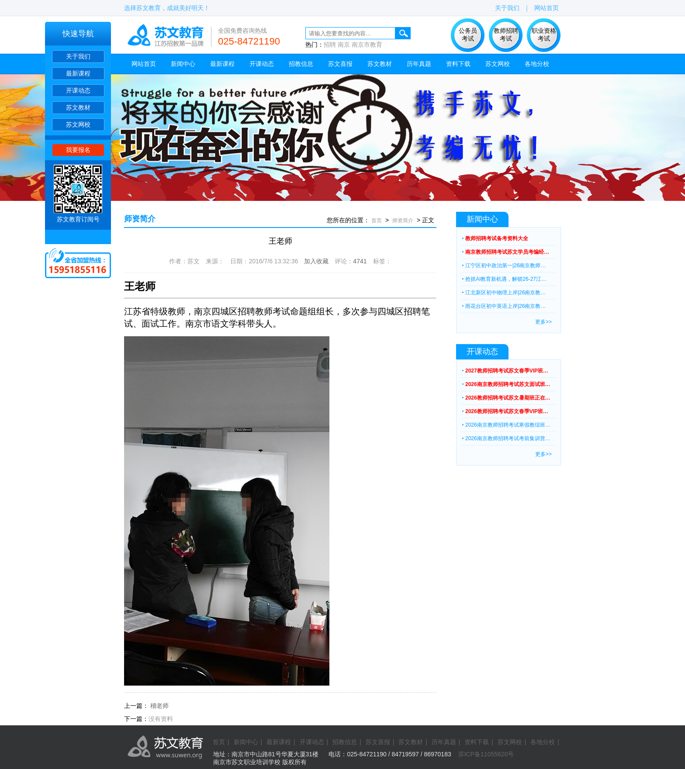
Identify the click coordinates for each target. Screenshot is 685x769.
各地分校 (537, 63)
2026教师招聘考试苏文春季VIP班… (506, 411)
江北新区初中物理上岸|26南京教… (505, 293)
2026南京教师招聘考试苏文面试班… (507, 384)
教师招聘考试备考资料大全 (496, 238)
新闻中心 (183, 63)
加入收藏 (316, 261)
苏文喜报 (340, 63)
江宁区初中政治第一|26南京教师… (505, 265)
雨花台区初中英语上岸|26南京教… (505, 306)
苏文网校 (78, 124)
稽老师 (159, 705)
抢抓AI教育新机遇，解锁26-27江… (506, 279)
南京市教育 (367, 44)
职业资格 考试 (544, 34)
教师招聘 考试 (506, 34)
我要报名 (78, 149)
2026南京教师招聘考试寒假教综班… (507, 425)
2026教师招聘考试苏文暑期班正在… (507, 398)
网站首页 (546, 7)
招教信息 (301, 63)
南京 (344, 44)
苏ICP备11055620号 (486, 754)
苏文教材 (78, 107)
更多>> (543, 322)
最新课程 (78, 73)
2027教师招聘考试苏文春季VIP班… (506, 371)
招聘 (330, 44)
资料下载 (458, 63)
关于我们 (78, 56)
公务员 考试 (468, 34)
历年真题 (419, 63)
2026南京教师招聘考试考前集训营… (507, 438)
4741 (360, 261)
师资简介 (140, 218)
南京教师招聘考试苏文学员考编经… (507, 252)
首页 (376, 220)
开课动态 (78, 90)
